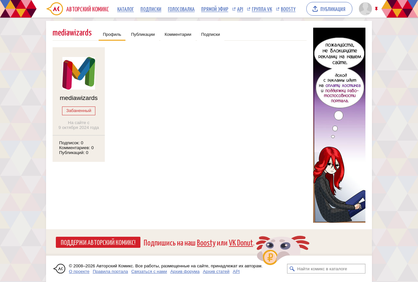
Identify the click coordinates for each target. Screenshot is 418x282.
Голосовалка (181, 8)
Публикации (143, 34)
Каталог (125, 8)
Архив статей (216, 271)
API (240, 8)
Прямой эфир (214, 8)
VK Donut (241, 242)
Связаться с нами (149, 271)
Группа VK (262, 8)
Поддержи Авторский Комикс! (98, 242)
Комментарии (178, 34)
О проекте (79, 271)
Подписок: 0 (71, 142)
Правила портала (110, 271)
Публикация (333, 8)
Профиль (112, 34)
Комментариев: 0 (76, 147)
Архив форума (185, 271)
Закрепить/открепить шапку (377, 9)
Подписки (150, 8)
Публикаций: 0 (73, 152)
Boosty (288, 8)
